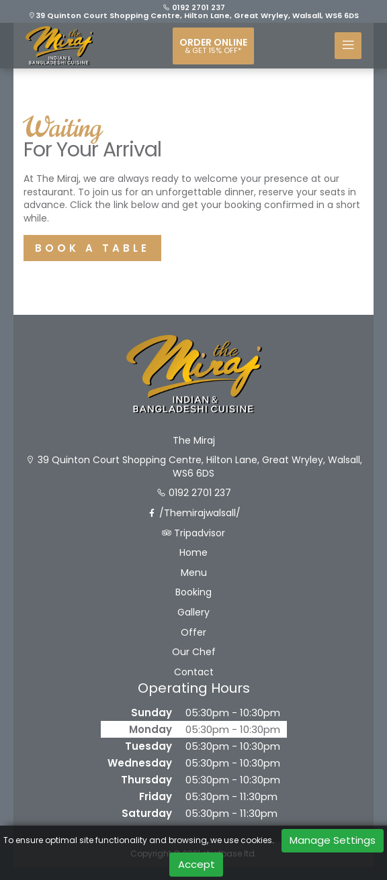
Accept (196, 864)
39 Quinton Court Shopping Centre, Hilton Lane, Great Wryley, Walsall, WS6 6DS (193, 15)
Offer (193, 632)
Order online (213, 46)
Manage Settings (333, 840)
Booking (193, 592)
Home (193, 552)
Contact (194, 672)
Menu (194, 573)
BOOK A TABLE (92, 248)
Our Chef (194, 652)
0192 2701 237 (194, 7)
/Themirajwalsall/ (194, 513)
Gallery (193, 612)
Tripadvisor (193, 533)
